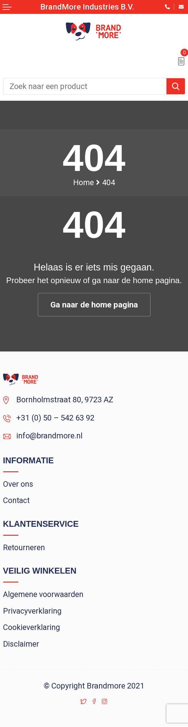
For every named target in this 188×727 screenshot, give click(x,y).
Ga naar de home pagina (94, 304)
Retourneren (24, 547)
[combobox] (84, 86)
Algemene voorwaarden (43, 594)
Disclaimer (21, 644)
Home (83, 182)
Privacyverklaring (32, 611)
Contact (16, 500)
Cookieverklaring (31, 627)
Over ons (18, 484)
